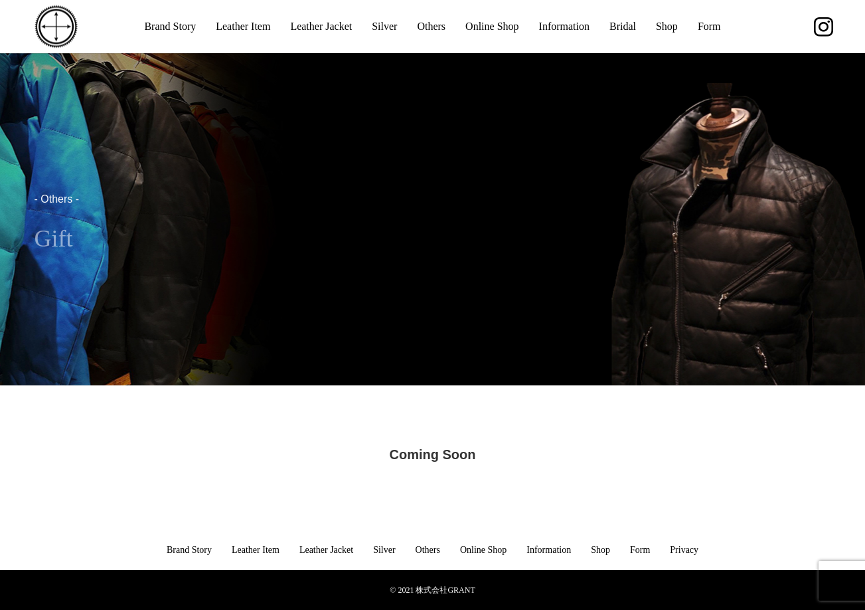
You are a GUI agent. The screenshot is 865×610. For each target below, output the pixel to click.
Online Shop (491, 26)
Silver (384, 26)
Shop (667, 26)
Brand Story (170, 26)
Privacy (684, 550)
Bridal (622, 26)
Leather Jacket (321, 26)
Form (709, 26)
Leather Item (243, 26)
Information (564, 26)
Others (431, 26)
